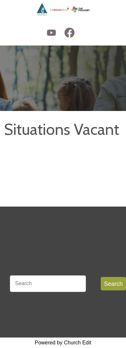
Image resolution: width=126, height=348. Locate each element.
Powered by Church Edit (63, 342)
